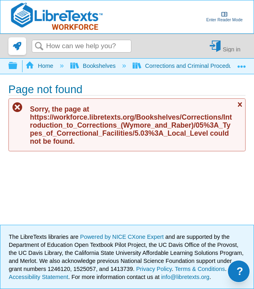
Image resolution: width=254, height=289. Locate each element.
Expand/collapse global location (241, 64)
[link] (17, 46)
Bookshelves (93, 66)
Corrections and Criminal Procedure (186, 66)
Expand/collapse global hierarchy (18, 66)
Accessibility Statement (38, 277)
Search (39, 47)
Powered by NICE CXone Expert (122, 237)
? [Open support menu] (240, 271)
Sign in (231, 49)
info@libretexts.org (184, 277)
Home (40, 66)
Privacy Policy (154, 269)
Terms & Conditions (200, 269)
